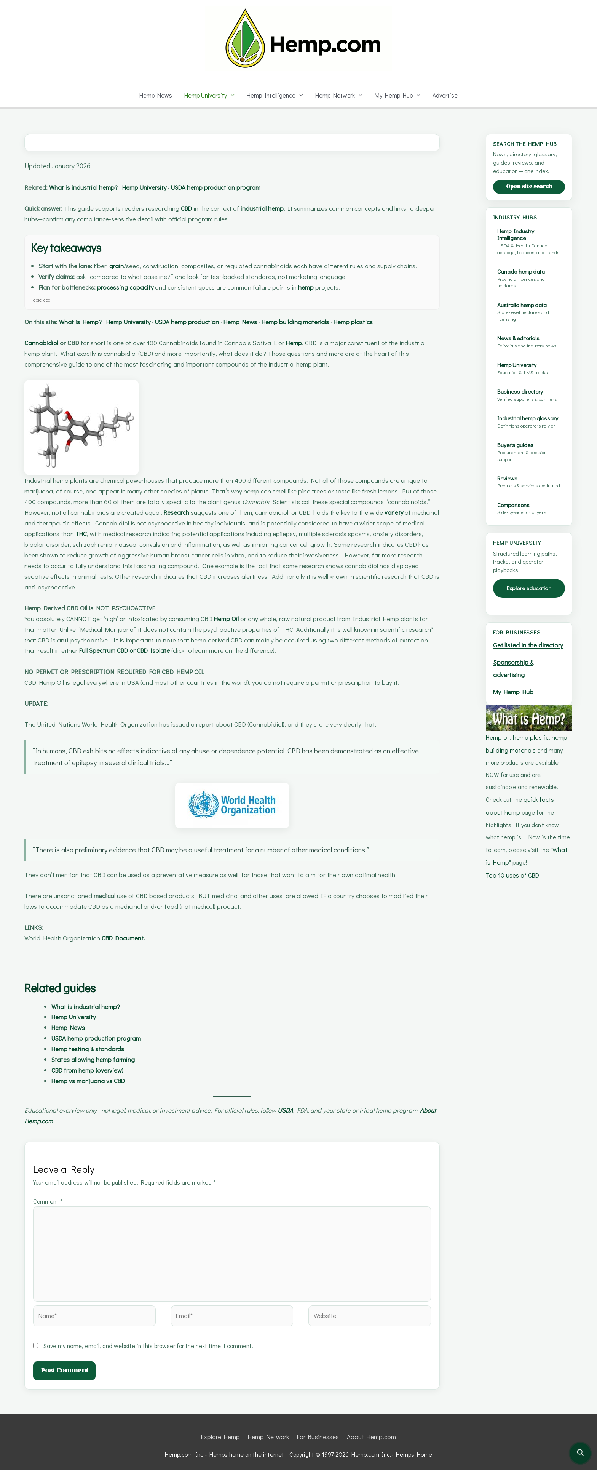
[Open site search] (580, 1453)
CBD (194, 208)
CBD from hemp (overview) (92, 1070)
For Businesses (318, 1430)
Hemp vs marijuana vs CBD (93, 1080)
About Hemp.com (51, 1120)
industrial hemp (274, 208)
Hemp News (153, 95)
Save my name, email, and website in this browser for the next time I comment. (150, 1340)
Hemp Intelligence (271, 95)
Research (226, 512)
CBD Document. (126, 938)
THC (131, 533)
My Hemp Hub (395, 95)
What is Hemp (529, 884)
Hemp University (204, 95)
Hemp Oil (235, 618)
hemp (321, 287)
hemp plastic (530, 774)
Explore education (529, 616)
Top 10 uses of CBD (513, 896)
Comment (48, 1201)
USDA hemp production (208, 321)
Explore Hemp (222, 1430)
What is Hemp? (87, 321)
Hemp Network (336, 95)
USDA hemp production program (240, 187)
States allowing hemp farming (97, 1059)
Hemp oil (498, 774)
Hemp (302, 342)
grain (121, 265)
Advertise (447, 95)
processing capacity (135, 287)
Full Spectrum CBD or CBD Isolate (131, 650)
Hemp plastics (393, 321)
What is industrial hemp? (90, 187)
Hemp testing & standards (91, 1048)
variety (34, 523)
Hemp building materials (329, 321)
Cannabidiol (42, 342)
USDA (298, 1110)
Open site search (529, 194)
